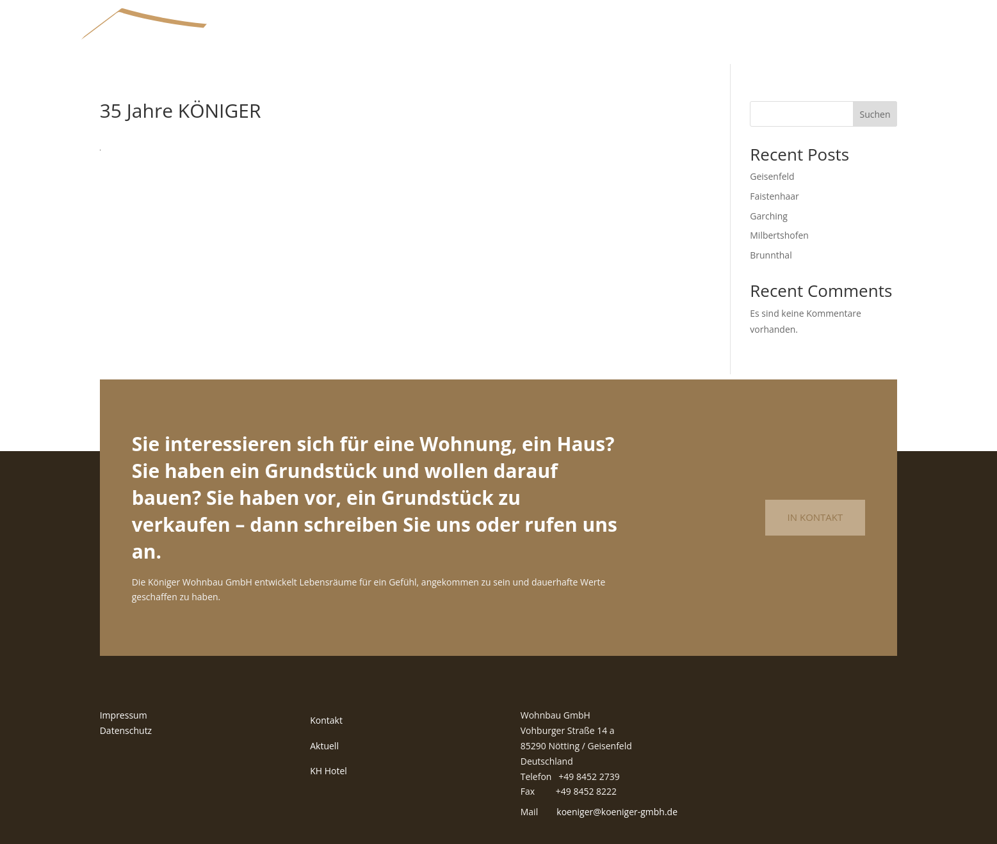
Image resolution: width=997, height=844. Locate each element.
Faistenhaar (774, 196)
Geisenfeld (772, 176)
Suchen (874, 114)
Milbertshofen (779, 235)
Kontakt (326, 720)
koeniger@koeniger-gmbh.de (616, 812)
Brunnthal (770, 255)
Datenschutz (126, 730)
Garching (769, 216)
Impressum (123, 715)
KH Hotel (328, 771)
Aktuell (324, 746)
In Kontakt (815, 517)
